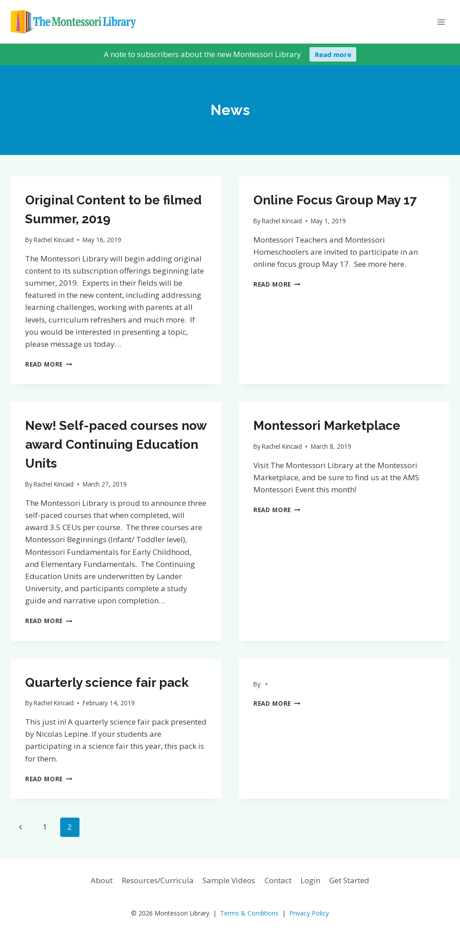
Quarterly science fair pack (107, 682)
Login (310, 880)
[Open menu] (441, 22)
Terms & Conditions (249, 913)
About (102, 880)
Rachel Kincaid (54, 239)
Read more (333, 54)
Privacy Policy (309, 913)
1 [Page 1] (45, 827)
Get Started (349, 880)
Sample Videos (229, 880)
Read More (48, 364)
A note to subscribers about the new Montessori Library (202, 54)
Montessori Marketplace (326, 425)
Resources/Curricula (158, 880)
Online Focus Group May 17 (335, 200)
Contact (278, 880)
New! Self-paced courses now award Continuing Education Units (115, 444)
